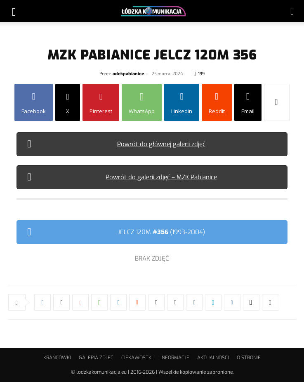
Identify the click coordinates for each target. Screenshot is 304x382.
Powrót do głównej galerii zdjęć (161, 144)
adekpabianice (128, 73)
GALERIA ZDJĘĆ (96, 357)
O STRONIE (249, 357)
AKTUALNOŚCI (213, 357)
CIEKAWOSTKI (137, 357)
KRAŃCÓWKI (57, 357)
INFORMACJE (174, 357)
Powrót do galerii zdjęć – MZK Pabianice (161, 177)
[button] (14, 11)
